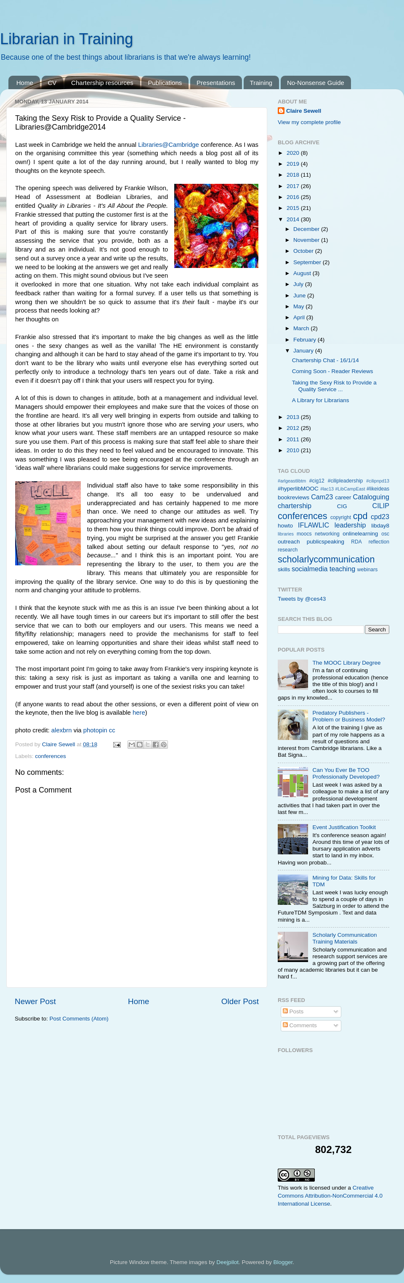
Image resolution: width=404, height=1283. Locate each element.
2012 (294, 428)
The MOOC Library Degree (346, 663)
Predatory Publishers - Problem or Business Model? (348, 716)
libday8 (380, 525)
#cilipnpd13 (377, 480)
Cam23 (322, 497)
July (299, 284)
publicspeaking (325, 541)
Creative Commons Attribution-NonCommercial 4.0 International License (330, 1196)
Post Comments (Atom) (79, 1018)
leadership (350, 525)
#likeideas (378, 489)
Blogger (282, 1262)
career (343, 497)
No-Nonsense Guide (315, 82)
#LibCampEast (350, 488)
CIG (342, 506)
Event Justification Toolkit (344, 827)
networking (327, 534)
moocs (304, 534)
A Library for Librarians (320, 400)
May (299, 306)
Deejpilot (227, 1262)
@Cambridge (180, 144)
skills (284, 569)
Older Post (240, 1001)
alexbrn (61, 730)
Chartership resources (102, 82)
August (303, 273)
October (304, 251)
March (302, 328)
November (307, 240)
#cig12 (316, 481)
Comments (300, 1025)
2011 (294, 439)
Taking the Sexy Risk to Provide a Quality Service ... (334, 385)
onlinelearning (360, 533)
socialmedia (309, 569)
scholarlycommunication (326, 559)
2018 (294, 175)
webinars (367, 570)
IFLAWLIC (313, 525)
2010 (294, 450)
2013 (294, 417)
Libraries (150, 144)
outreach (289, 541)
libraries (286, 533)
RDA (356, 542)
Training (261, 82)
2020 (294, 153)
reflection (379, 542)
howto (285, 525)
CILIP (381, 505)
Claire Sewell (303, 111)
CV (52, 82)
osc (385, 534)
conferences (50, 756)
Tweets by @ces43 (302, 599)
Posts (293, 1011)
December (307, 229)
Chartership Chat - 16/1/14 (325, 360)
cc (112, 730)
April (299, 317)
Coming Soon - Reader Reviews (332, 371)
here (139, 712)
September (308, 262)
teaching (342, 569)
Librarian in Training (66, 39)
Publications (165, 82)
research (288, 550)
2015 (294, 208)
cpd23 (380, 516)
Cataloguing (371, 497)
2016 (294, 197)
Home (24, 82)
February (305, 340)
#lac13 (327, 488)
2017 (294, 186)
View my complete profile (309, 122)
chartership (294, 505)
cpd (360, 516)
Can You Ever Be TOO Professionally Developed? (346, 773)
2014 (294, 219)
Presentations (216, 82)
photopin (95, 730)
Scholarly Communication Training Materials (344, 938)
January (304, 350)
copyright (340, 517)
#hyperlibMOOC (298, 488)
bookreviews (293, 497)
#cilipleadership (345, 481)
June (300, 295)
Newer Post (35, 1001)
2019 (294, 164)
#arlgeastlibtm (292, 480)
